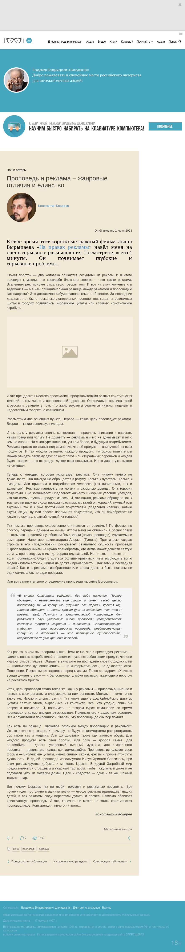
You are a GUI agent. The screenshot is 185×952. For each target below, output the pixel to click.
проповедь (29, 849)
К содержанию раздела (70, 861)
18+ (181, 34)
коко (16, 849)
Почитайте (145, 42)
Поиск (175, 41)
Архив (161, 42)
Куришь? (127, 42)
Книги (113, 42)
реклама (44, 849)
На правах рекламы (64, 247)
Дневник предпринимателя (65, 42)
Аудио (90, 42)
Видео (102, 42)
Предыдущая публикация (28, 861)
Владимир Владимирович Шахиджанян (46, 908)
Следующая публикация (112, 861)
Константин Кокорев (53, 206)
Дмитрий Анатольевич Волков (92, 908)
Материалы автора (118, 829)
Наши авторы (17, 170)
